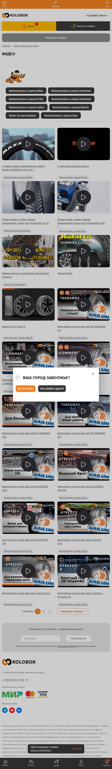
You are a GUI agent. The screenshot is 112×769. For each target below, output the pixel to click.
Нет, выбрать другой (52, 388)
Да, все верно (25, 388)
